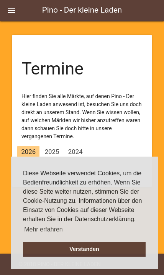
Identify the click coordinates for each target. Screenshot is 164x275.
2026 (28, 151)
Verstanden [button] (84, 249)
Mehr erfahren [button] (43, 229)
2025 (52, 151)
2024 (75, 151)
